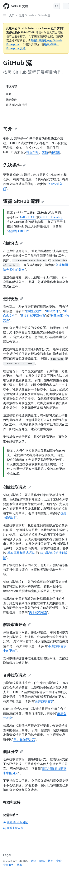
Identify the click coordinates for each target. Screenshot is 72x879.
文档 (45, 152)
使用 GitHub (26, 15)
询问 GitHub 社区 (15, 822)
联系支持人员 (13, 828)
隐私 (42, 861)
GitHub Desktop (51, 217)
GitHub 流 (44, 15)
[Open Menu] (66, 6)
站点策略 (32, 152)
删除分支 (13, 751)
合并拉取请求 (17, 675)
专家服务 (8, 865)
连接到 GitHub (18, 231)
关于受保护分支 (24, 739)
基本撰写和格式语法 (21, 553)
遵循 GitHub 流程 (23, 201)
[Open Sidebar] (5, 15)
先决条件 (14, 165)
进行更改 (13, 298)
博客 (19, 865)
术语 (33, 861)
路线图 (55, 152)
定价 (59, 861)
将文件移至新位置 (33, 315)
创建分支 (13, 243)
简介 (10, 128)
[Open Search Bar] (57, 6)
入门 (12, 15)
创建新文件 (33, 311)
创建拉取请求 (17, 487)
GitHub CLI (28, 217)
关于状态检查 (38, 612)
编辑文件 (52, 311)
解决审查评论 (17, 624)
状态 (50, 861)
